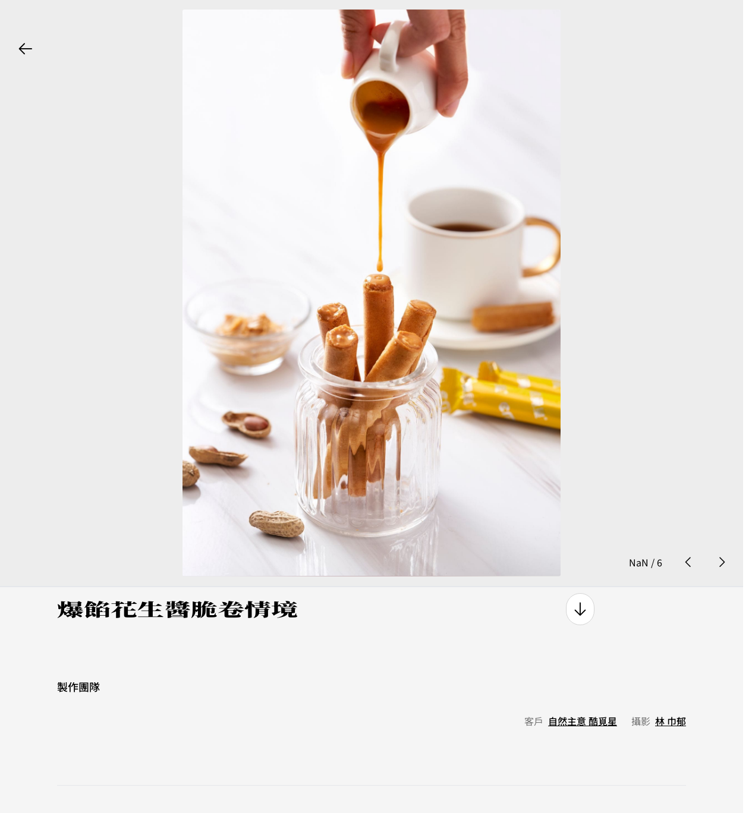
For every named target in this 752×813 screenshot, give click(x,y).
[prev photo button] (688, 534)
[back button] (25, 49)
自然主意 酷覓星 (582, 693)
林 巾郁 (670, 693)
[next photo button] (721, 534)
